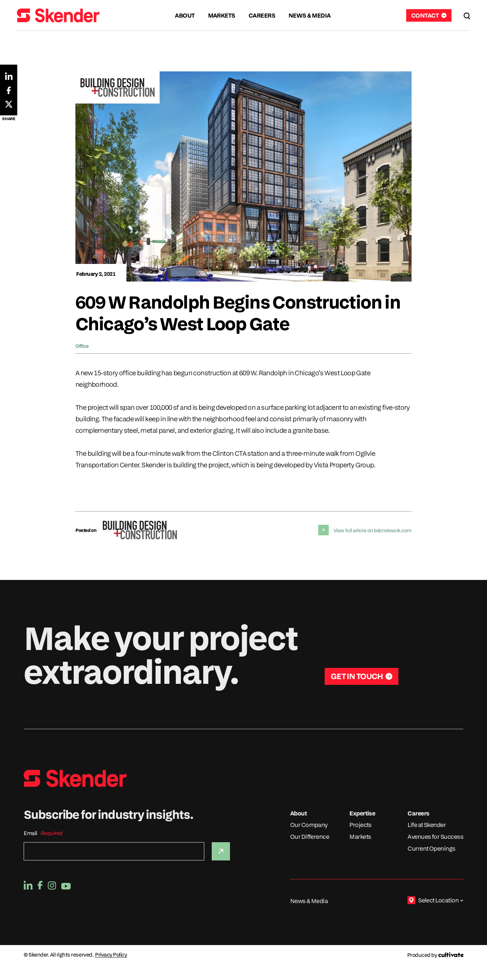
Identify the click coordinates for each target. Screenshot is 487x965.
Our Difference (309, 836)
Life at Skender (427, 824)
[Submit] (221, 851)
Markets (360, 836)
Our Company (309, 824)
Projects (360, 824)
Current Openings (431, 848)
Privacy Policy (111, 955)
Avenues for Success (435, 836)
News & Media (309, 900)
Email (30, 833)
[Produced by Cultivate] (435, 955)
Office (82, 346)
